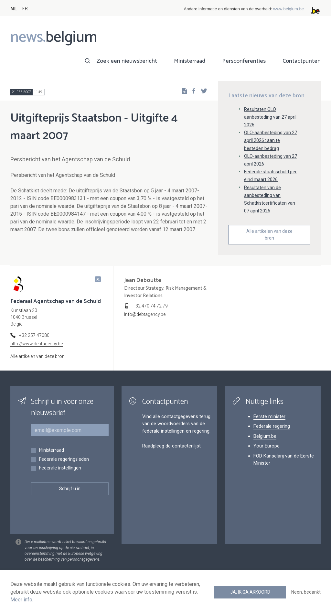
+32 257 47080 (34, 335)
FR (25, 9)
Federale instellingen (60, 468)
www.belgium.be (288, 8)
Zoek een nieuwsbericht (127, 61)
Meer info (21, 600)
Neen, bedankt (306, 592)
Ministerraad (189, 61)
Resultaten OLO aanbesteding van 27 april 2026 (270, 117)
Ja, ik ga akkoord (250, 592)
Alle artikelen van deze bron (269, 235)
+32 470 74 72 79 (150, 305)
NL (13, 9)
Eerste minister (269, 416)
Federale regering (271, 426)
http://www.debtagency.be (36, 343)
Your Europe (266, 446)
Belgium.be (264, 436)
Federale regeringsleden (64, 459)
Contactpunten (302, 61)
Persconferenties (244, 61)
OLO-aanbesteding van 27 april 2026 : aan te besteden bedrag (270, 140)
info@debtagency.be (145, 314)
